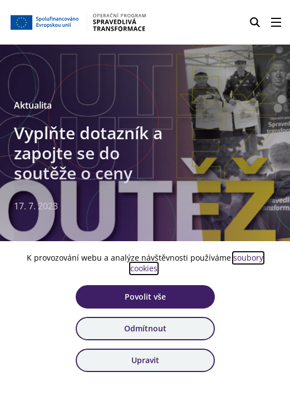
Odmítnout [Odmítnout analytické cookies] (145, 328)
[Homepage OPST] (79, 22)
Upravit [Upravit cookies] (145, 360)
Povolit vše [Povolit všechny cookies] (145, 296)
